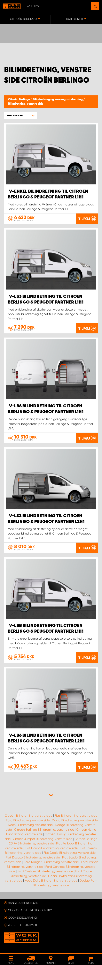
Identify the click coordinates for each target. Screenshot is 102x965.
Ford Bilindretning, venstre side (28, 820)
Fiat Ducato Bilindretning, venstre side (33, 857)
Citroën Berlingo (19, 99)
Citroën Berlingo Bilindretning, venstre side (44, 829)
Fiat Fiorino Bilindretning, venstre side (51, 848)
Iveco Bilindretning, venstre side (30, 825)
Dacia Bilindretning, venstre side (75, 820)
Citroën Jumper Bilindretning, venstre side (42, 839)
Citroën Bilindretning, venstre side (28, 815)
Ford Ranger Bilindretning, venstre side (51, 862)
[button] (20, 115)
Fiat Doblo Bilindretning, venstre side (70, 853)
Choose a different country (30, 910)
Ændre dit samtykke (23, 925)
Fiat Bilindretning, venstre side (76, 815)
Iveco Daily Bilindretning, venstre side (51, 880)
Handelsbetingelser (23, 902)
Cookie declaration (23, 917)
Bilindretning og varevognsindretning (58, 99)
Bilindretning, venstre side (25, 103)
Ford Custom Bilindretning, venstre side (45, 871)
